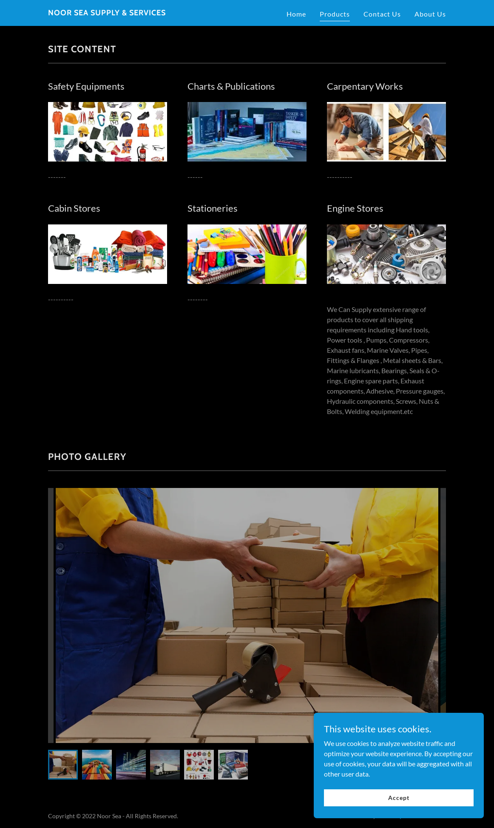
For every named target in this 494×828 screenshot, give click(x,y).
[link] (107, 13)
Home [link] (296, 14)
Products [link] (335, 14)
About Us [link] (430, 14)
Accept (398, 809)
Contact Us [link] (382, 14)
